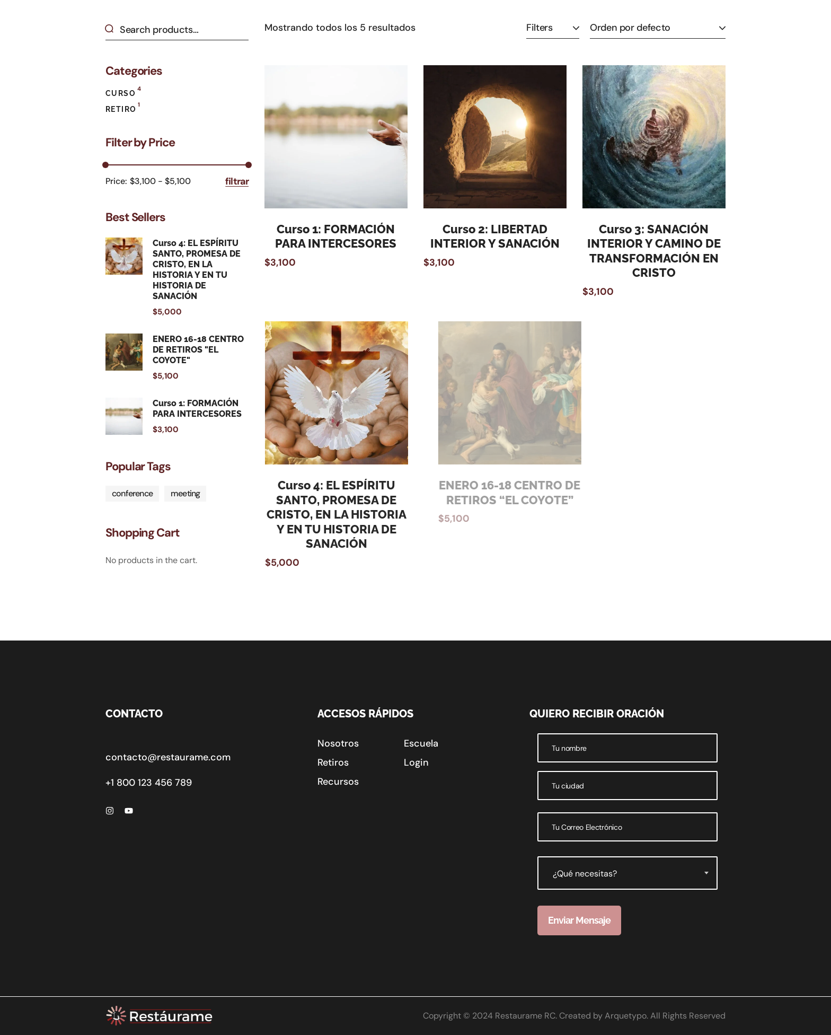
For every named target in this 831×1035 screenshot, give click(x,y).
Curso (123, 92)
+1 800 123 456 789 (148, 782)
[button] (338, 743)
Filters (539, 27)
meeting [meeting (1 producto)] (185, 493)
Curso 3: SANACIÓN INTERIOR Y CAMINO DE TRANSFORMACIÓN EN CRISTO (664, 251)
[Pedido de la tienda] (658, 28)
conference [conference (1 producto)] (132, 493)
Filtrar (237, 181)
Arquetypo (626, 1015)
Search (112, 29)
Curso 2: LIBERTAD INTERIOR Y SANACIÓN (495, 236)
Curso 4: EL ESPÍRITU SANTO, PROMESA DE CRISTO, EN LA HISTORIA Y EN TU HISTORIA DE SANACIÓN (361, 514)
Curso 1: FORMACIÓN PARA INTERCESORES (335, 236)
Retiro (122, 107)
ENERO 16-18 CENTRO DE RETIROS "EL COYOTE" (198, 349)
